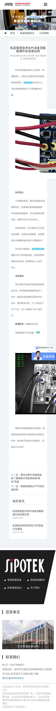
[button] (26, 24)
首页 (12, 33)
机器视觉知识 (27, 33)
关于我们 (35, 587)
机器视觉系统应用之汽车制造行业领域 (28, 527)
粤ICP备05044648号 (13, 678)
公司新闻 (44, 33)
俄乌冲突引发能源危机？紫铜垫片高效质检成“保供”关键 (26, 478)
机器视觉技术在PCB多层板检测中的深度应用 (28, 513)
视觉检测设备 (14, 580)
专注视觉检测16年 (28, 646)
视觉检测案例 (37, 580)
